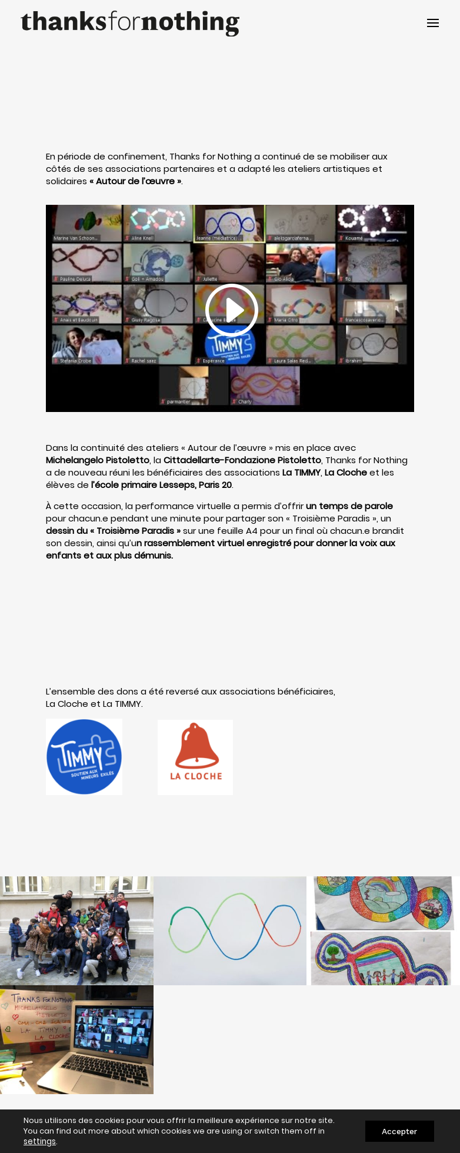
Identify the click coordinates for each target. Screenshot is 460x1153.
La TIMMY (122, 703)
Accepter (398, 1131)
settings (40, 1142)
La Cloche (67, 703)
